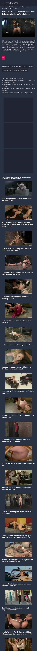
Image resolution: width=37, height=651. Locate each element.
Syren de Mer (6, 70)
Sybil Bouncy (16, 66)
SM (10, 7)
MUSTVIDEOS (10, 3)
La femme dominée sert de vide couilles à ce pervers (18, 89)
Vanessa (16, 70)
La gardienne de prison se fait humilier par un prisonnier (18, 85)
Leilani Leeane (28, 66)
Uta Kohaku (6, 66)
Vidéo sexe (4, 7)
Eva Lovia (24, 70)
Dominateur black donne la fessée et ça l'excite (17, 93)
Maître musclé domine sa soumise (13, 78)
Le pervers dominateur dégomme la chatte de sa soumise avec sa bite (18, 81)
